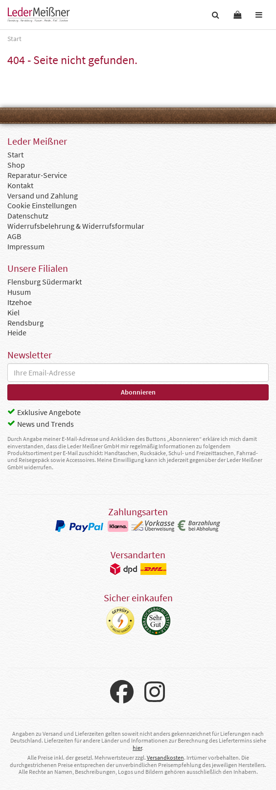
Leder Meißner (38, 14)
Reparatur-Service (37, 175)
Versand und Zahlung (42, 195)
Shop (16, 165)
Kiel (13, 312)
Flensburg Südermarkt (44, 281)
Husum (19, 292)
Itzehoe (19, 302)
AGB (14, 236)
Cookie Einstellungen (42, 205)
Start (15, 154)
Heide (16, 332)
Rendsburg (25, 323)
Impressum (26, 246)
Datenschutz (27, 215)
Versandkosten (165, 757)
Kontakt (20, 185)
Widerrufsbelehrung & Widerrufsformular (75, 226)
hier (137, 747)
